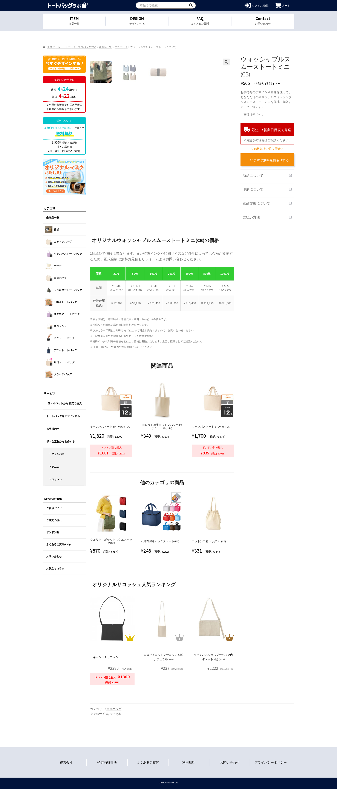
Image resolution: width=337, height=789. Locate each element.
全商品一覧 (105, 47)
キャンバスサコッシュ (107, 657)
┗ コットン (55, 479)
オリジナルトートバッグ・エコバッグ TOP (71, 47)
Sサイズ (102, 714)
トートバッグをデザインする (63, 416)
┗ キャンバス (56, 454)
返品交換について (267, 203)
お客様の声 (52, 428)
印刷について (267, 189)
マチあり (116, 714)
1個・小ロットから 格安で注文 (64, 403)
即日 (54, 96)
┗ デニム (54, 466)
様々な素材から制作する (60, 441)
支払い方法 (267, 217)
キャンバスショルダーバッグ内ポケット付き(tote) (213, 657)
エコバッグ (121, 47)
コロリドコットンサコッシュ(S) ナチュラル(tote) (163, 657)
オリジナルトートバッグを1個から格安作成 (68, 5)
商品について (267, 175)
